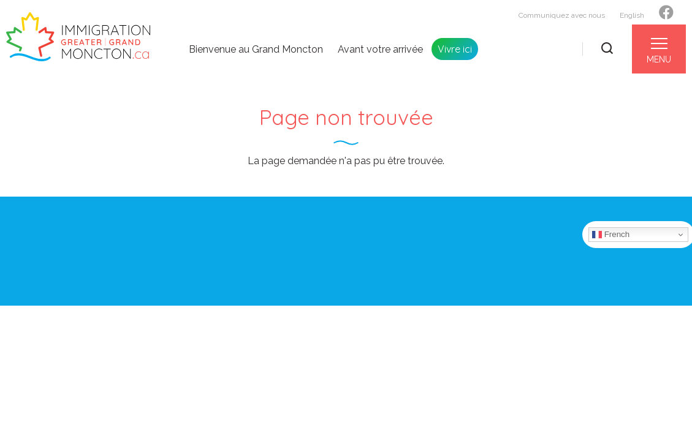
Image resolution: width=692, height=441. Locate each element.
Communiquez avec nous (562, 15)
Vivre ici (455, 49)
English (632, 15)
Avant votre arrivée (380, 50)
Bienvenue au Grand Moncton (256, 50)
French (610, 234)
